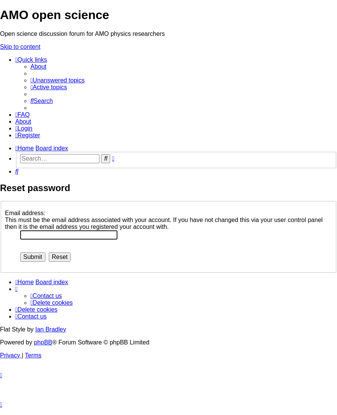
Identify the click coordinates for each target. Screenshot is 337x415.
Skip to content (20, 46)
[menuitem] (38, 66)
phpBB (43, 342)
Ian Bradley (50, 329)
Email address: (25, 213)
